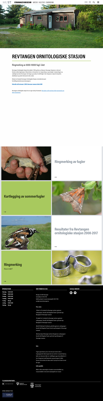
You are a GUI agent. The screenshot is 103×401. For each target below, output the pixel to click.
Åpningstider (6, 289)
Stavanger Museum (34, 2)
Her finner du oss (42, 289)
